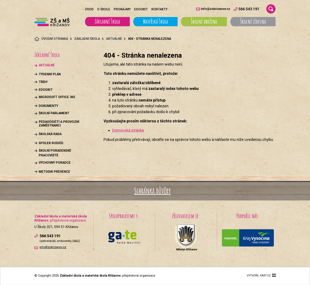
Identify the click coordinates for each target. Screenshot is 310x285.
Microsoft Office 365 (57, 97)
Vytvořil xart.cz (261, 275)
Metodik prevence (54, 172)
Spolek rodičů (51, 143)
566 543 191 (246, 9)
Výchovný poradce (55, 163)
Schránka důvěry (152, 191)
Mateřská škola (155, 21)
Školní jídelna (253, 21)
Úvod (89, 9)
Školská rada (50, 134)
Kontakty (159, 9)
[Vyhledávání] (271, 9)
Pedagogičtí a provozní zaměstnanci (59, 123)
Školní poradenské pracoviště (55, 153)
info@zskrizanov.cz (215, 9)
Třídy (43, 82)
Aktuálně (46, 65)
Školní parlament (54, 113)
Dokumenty (48, 106)
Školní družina (204, 21)
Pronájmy (122, 9)
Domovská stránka (128, 130)
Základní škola (107, 21)
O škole (103, 9)
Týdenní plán (50, 74)
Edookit (141, 9)
